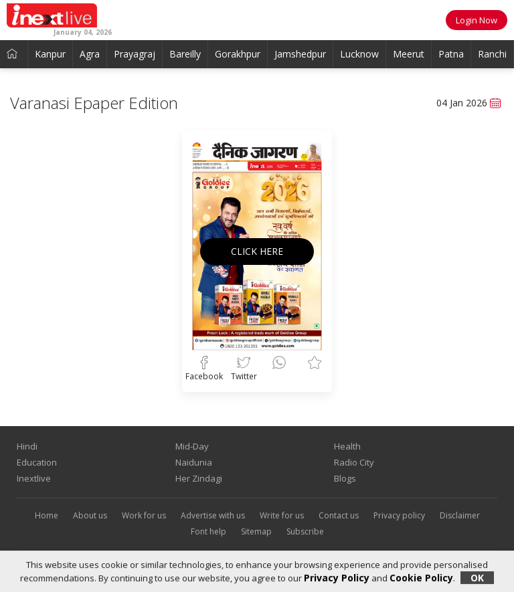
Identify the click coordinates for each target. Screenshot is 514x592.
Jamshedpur (300, 53)
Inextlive (34, 478)
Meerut (408, 53)
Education (37, 462)
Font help (208, 531)
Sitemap (256, 531)
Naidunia (193, 462)
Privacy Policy (336, 577)
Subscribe (305, 531)
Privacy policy (399, 515)
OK (477, 577)
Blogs (345, 478)
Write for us (282, 515)
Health (347, 446)
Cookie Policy (421, 577)
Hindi (27, 446)
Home (46, 515)
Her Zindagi (198, 478)
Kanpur (50, 53)
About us (90, 515)
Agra (90, 53)
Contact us (339, 515)
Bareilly (185, 53)
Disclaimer (460, 515)
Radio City (354, 462)
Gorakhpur (237, 53)
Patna (451, 53)
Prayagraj (134, 53)
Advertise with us (213, 515)
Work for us (144, 515)
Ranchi (492, 53)
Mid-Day (192, 446)
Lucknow (359, 53)
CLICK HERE (257, 251)
